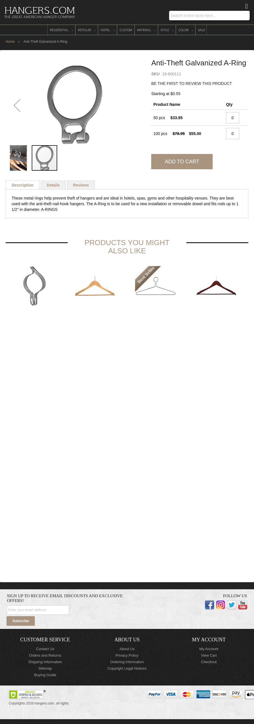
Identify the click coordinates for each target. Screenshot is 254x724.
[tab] (22, 185)
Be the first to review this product (191, 83)
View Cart (209, 655)
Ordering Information (127, 662)
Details (53, 185)
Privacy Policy (127, 655)
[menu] (127, 30)
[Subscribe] (21, 621)
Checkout (209, 662)
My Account (208, 649)
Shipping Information (45, 662)
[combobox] (209, 15)
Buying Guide (45, 675)
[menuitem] (61, 30)
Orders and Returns (45, 655)
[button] (17, 105)
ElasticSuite (50, 721)
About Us (127, 649)
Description (22, 185)
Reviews (81, 185)
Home (10, 42)
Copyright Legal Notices (126, 668)
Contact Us (45, 649)
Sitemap (45, 668)
